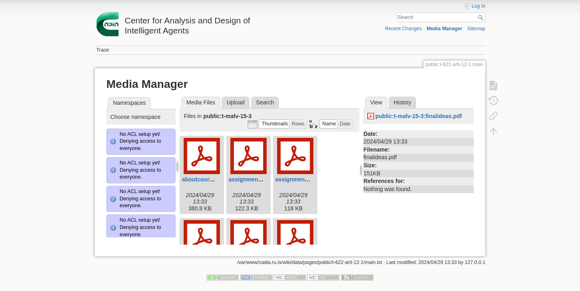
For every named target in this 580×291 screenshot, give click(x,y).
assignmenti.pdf (249, 179)
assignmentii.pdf (297, 179)
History (402, 102)
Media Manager (444, 28)
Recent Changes (403, 28)
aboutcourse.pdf (204, 179)
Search (481, 17)
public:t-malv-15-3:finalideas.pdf (418, 116)
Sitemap (476, 28)
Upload (235, 102)
